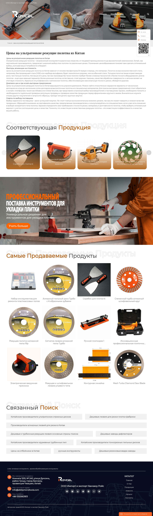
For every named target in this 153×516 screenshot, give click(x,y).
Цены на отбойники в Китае (25, 451)
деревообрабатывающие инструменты (44, 469)
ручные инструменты (69, 451)
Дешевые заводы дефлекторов (116, 434)
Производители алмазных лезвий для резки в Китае (38, 425)
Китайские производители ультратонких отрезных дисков (41, 417)
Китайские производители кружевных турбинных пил (39, 442)
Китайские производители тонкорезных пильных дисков (110, 442)
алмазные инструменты (20, 469)
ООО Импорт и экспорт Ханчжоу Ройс (21, 3)
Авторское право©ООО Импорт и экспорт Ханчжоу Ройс (28, 507)
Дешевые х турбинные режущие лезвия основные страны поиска (44, 434)
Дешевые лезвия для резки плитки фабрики (112, 417)
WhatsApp (142, 40)
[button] (148, 152)
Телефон (141, 36)
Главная (9, 43)
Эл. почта (142, 32)
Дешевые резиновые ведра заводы (117, 451)
